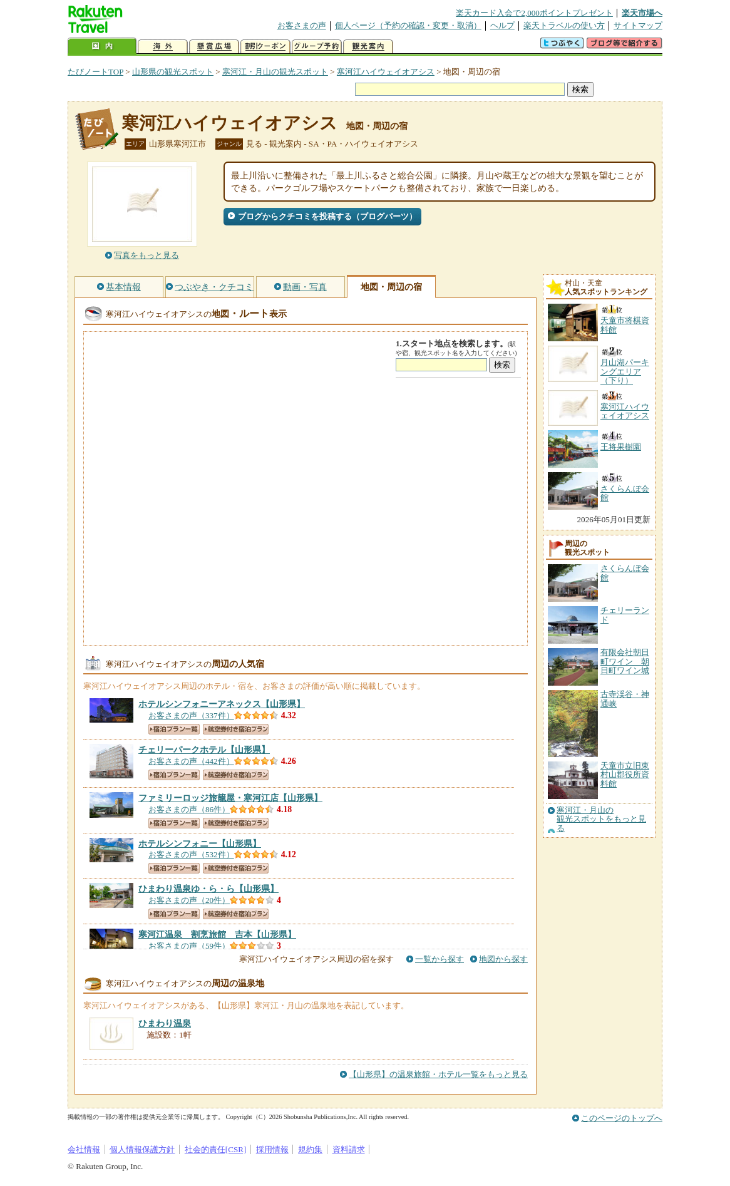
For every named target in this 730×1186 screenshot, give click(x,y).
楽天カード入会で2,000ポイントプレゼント (534, 13)
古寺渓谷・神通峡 (624, 698)
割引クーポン (265, 47)
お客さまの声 (301, 25)
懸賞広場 (214, 47)
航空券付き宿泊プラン (236, 729)
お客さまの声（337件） (191, 715)
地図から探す (503, 959)
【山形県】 (221, 704)
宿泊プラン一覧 (174, 729)
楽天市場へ (642, 13)
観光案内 (368, 47)
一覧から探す (439, 959)
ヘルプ (502, 25)
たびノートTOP (95, 71)
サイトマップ (638, 25)
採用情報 (272, 1149)
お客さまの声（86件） (189, 809)
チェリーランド (624, 615)
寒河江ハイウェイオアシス (385, 71)
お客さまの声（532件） (191, 854)
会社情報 (84, 1149)
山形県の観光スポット (172, 71)
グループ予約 (317, 47)
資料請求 (348, 1149)
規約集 (310, 1149)
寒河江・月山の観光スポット (275, 71)
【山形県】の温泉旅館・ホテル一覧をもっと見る (438, 1074)
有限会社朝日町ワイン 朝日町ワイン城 (624, 661)
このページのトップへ (621, 1118)
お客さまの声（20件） (189, 900)
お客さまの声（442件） (191, 761)
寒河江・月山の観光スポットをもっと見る (601, 819)
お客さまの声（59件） (189, 946)
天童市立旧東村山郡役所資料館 (624, 774)
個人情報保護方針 (142, 1149)
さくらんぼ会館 (624, 573)
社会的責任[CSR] (216, 1149)
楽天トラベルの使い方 (564, 25)
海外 (163, 47)
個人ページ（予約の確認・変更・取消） (408, 25)
